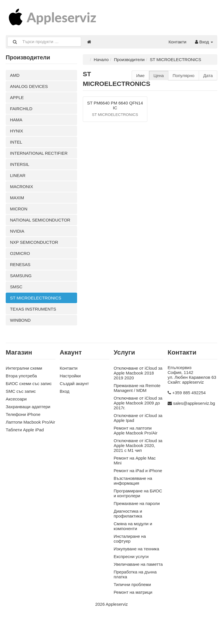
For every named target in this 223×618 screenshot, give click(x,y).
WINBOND (20, 320)
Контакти (177, 41)
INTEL (16, 142)
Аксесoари (16, 398)
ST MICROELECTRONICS (35, 297)
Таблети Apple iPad (25, 429)
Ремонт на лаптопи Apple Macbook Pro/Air (135, 430)
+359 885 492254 (189, 392)
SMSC (16, 286)
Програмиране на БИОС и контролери (138, 493)
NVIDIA (17, 231)
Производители (129, 59)
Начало (101, 59)
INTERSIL (19, 164)
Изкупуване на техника (136, 548)
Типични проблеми (132, 584)
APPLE (17, 97)
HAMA (16, 119)
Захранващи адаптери (28, 406)
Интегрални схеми (24, 368)
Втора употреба (21, 375)
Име (140, 75)
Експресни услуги (131, 556)
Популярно (183, 75)
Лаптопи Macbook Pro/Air (30, 422)
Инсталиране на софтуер (130, 538)
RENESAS (20, 264)
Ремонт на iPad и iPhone (138, 470)
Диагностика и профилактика (128, 513)
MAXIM (17, 197)
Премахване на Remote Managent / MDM (137, 388)
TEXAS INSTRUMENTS (33, 309)
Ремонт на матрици (133, 592)
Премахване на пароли (137, 503)
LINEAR (17, 175)
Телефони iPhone (23, 414)
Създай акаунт (74, 383)
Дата (208, 75)
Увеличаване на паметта (138, 564)
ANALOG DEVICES (29, 86)
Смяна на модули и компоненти (133, 526)
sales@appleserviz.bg (194, 403)
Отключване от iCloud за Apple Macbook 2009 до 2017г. (138, 403)
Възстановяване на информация (133, 481)
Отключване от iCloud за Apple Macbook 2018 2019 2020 (138, 373)
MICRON (18, 208)
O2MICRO (20, 253)
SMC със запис (21, 391)
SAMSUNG (21, 275)
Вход (204, 41)
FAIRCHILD (21, 108)
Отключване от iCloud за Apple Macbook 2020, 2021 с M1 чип (138, 445)
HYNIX (16, 130)
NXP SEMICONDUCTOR (34, 242)
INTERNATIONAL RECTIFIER (39, 153)
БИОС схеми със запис (29, 383)
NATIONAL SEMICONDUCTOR (40, 220)
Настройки (70, 375)
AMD (14, 75)
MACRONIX (21, 186)
